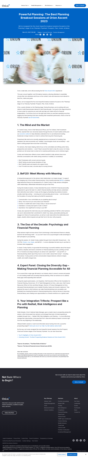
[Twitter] (43, 34)
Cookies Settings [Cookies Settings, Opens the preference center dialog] (62, 454)
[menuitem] (25, 5)
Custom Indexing (62, 421)
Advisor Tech (24, 5)
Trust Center (35, 440)
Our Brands (77, 407)
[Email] (50, 34)
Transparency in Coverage (46, 438)
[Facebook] (40, 34)
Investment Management (64, 432)
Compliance (61, 410)
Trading (60, 405)
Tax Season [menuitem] (49, 1)
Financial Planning (47, 32)
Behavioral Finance (49, 407)
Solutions (60, 398)
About (76, 398)
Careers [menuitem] (69, 1)
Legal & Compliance (7, 438)
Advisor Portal (61, 416)
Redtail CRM (61, 403)
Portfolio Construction (63, 429)
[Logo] (6, 5)
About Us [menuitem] (75, 1)
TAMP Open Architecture (64, 418)
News (75, 410)
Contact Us (77, 412)
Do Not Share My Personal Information (12, 440)
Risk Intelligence (62, 407)
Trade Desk (61, 425)
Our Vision (77, 401)
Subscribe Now (9, 412)
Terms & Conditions (34, 438)
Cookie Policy (24, 438)
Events (76, 405)
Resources (58, 5)
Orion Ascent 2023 (49, 90)
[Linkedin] (47, 34)
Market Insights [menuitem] (60, 1)
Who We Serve (48, 5)
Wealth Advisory (62, 423)
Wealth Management (36, 5)
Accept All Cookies (72, 454)
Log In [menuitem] (83, 1)
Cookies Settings (26, 440)
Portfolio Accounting (63, 401)
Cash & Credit (61, 427)
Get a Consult (80, 5)
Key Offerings (48, 398)
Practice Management (58, 32)
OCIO (45, 405)
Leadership (77, 403)
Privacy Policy (17, 438)
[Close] (85, 454)
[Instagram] (73, 440)
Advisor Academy (49, 410)
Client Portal (61, 414)
